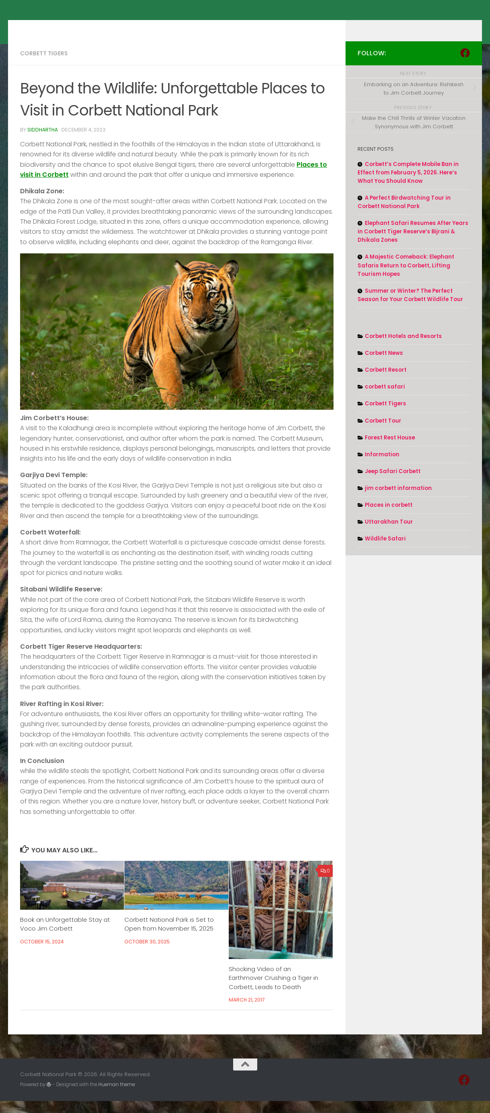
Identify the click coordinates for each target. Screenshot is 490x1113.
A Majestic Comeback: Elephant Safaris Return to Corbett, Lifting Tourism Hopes (406, 277)
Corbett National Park (99, 26)
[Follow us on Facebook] (465, 65)
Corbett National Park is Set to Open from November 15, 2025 (169, 936)
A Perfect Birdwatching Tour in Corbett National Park (404, 214)
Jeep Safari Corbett (393, 483)
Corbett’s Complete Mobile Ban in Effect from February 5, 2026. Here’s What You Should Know (408, 184)
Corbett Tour (383, 433)
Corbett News (384, 365)
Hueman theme (116, 1096)
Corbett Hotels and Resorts (403, 348)
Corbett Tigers (44, 65)
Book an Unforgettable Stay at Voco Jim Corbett (65, 936)
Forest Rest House (390, 449)
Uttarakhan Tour (389, 534)
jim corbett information (398, 500)
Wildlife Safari (385, 550)
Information (382, 466)
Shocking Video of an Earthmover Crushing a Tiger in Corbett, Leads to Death (273, 990)
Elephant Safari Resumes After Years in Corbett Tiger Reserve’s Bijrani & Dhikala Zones (413, 243)
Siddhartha (42, 141)
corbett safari (385, 399)
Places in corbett (389, 517)
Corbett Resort (386, 382)
